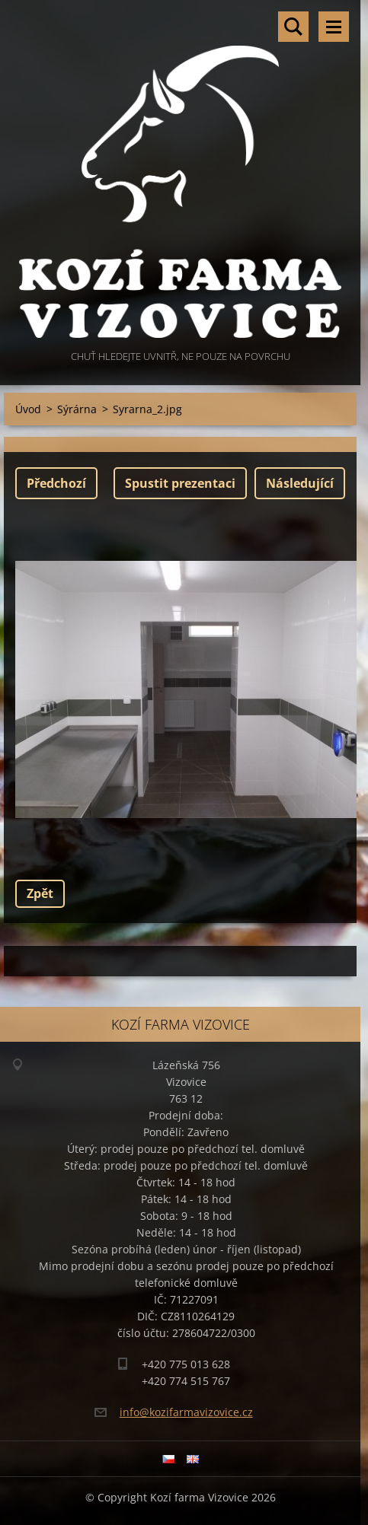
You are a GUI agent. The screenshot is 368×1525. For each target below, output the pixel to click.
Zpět (40, 893)
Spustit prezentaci (180, 483)
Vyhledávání (293, 26)
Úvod (28, 409)
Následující (300, 483)
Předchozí (56, 483)
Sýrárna (77, 409)
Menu (333, 26)
